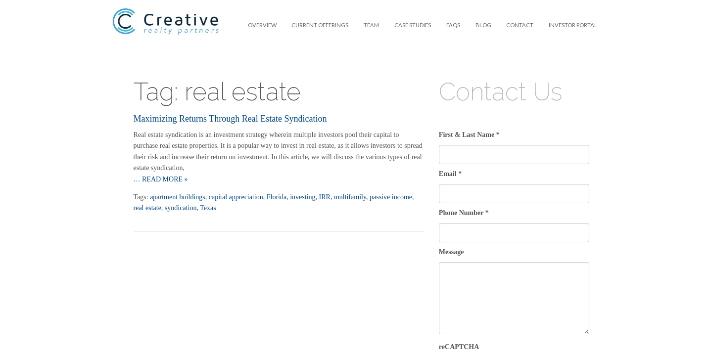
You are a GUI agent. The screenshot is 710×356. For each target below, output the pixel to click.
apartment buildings (177, 197)
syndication (181, 208)
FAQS (453, 25)
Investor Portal (573, 25)
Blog (483, 25)
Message (451, 252)
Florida (276, 197)
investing (302, 197)
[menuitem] (262, 24)
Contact (519, 25)
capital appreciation (236, 197)
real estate (147, 208)
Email (450, 174)
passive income (391, 197)
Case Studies (412, 25)
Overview (262, 25)
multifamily (350, 197)
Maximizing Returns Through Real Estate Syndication (230, 119)
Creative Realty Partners (165, 27)
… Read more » (161, 179)
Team (371, 25)
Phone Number (464, 213)
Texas (208, 208)
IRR (325, 197)
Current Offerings (319, 25)
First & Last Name (469, 134)
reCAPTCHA (459, 347)
